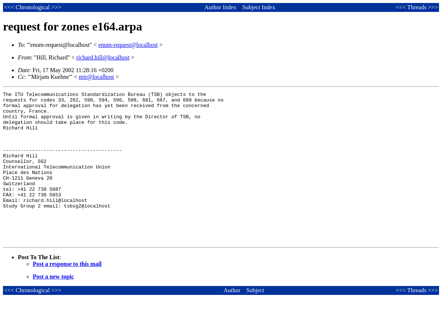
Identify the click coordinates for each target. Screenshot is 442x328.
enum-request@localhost (128, 45)
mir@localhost (96, 77)
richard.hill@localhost (102, 57)
